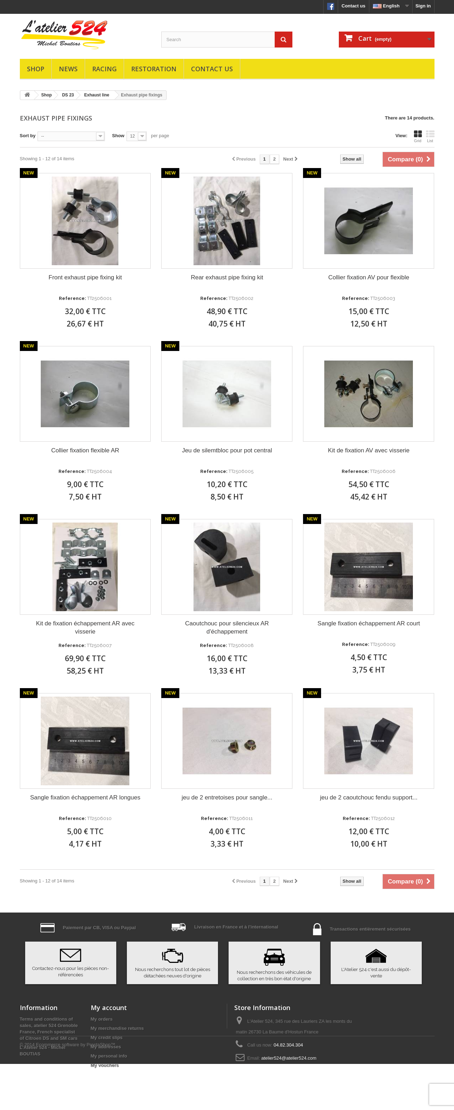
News (68, 69)
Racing (104, 69)
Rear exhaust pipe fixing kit (227, 277)
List (430, 136)
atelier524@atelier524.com (288, 1058)
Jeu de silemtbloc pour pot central (227, 450)
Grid (418, 136)
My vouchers (105, 1065)
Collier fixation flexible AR (85, 450)
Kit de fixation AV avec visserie (368, 450)
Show (118, 135)
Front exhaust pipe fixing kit (85, 277)
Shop (35, 69)
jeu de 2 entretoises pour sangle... (226, 797)
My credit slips (107, 1037)
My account (109, 1007)
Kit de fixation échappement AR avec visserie (85, 627)
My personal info (109, 1056)
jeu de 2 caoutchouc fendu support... (368, 797)
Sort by (28, 135)
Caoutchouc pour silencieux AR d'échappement (227, 627)
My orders (102, 1019)
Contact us (353, 6)
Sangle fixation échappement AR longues (85, 797)
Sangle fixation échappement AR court (369, 623)
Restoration (153, 69)
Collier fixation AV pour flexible (368, 277)
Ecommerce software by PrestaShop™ (75, 1090)
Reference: (72, 298)
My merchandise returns (117, 1028)
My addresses (106, 1046)
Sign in (423, 6)
